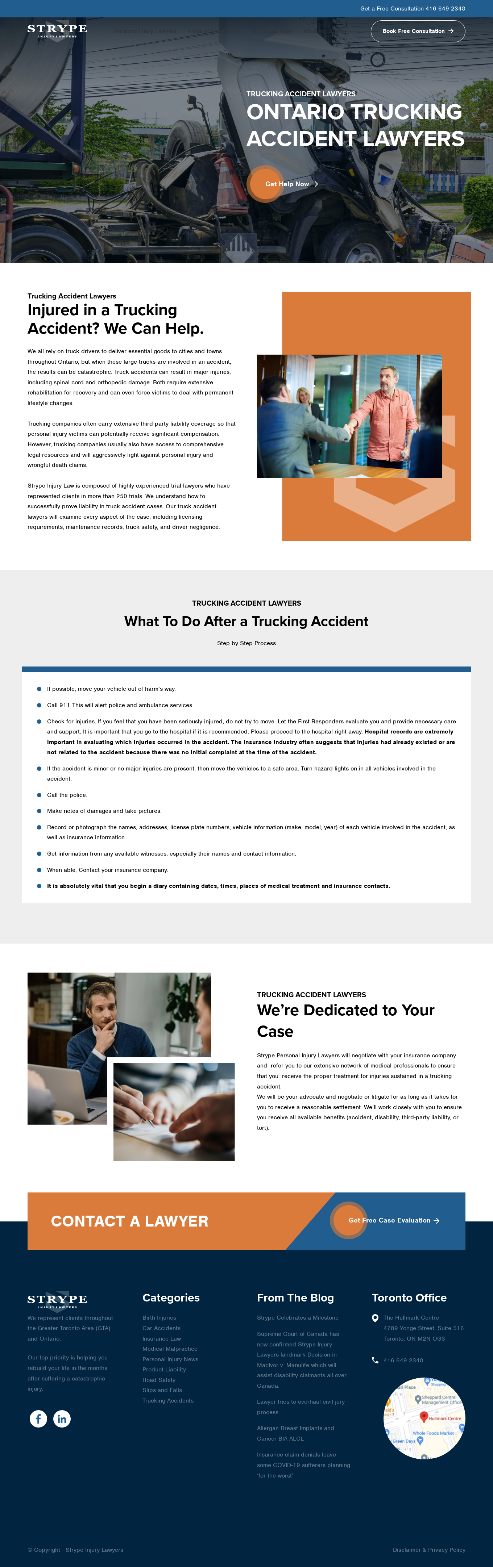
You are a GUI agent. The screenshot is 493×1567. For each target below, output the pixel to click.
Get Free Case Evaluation (394, 1220)
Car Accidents (161, 1328)
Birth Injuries (159, 1317)
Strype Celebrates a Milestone (298, 1317)
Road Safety (158, 1380)
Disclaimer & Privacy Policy (429, 1550)
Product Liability (164, 1369)
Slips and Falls (162, 1390)
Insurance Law (161, 1338)
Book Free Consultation (415, 31)
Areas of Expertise (211, 31)
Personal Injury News (170, 1359)
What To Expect (323, 31)
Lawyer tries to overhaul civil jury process (301, 1407)
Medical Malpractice (170, 1349)
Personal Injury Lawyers (145, 31)
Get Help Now (291, 183)
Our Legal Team (272, 31)
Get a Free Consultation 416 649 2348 (412, 8)
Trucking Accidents (168, 1400)
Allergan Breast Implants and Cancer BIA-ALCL (295, 1433)
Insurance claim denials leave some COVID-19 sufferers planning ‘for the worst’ (303, 1465)
